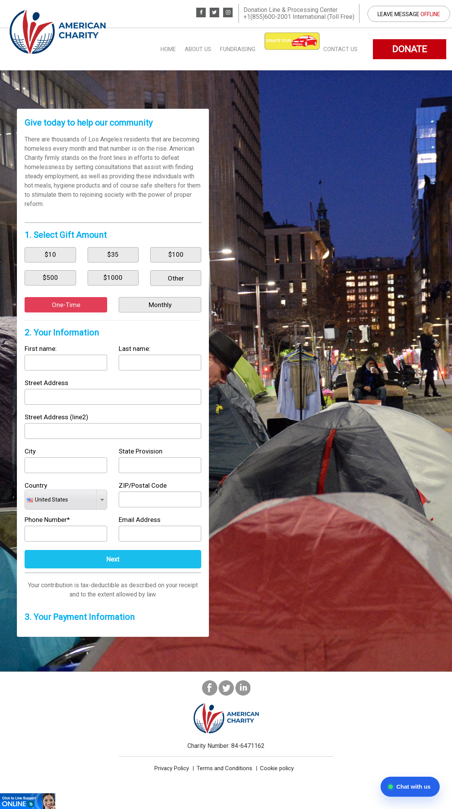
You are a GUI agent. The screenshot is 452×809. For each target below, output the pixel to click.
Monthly (160, 305)
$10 (50, 254)
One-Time (66, 305)
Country (36, 485)
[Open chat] (410, 787)
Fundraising (237, 49)
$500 (50, 277)
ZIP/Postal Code (143, 485)
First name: (41, 348)
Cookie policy (277, 768)
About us (198, 49)
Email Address (140, 519)
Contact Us (340, 49)
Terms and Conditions (224, 768)
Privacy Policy (171, 768)
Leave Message (408, 14)
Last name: (135, 348)
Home (168, 49)
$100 (176, 254)
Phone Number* (47, 519)
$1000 (113, 277)
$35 (113, 254)
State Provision (140, 451)
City (30, 451)
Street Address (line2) (56, 417)
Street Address (46, 383)
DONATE (409, 49)
